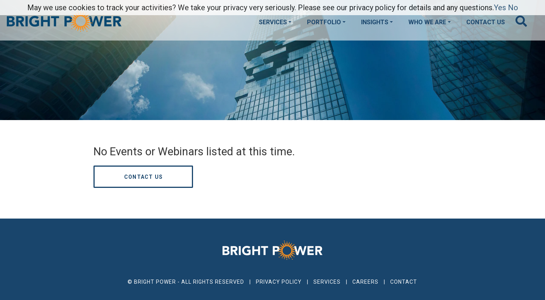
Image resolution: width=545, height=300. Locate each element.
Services (273, 22)
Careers (365, 282)
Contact (403, 282)
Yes (500, 7)
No (513, 7)
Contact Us (485, 22)
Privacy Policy (279, 282)
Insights (374, 22)
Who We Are (427, 22)
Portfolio (324, 22)
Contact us (143, 177)
